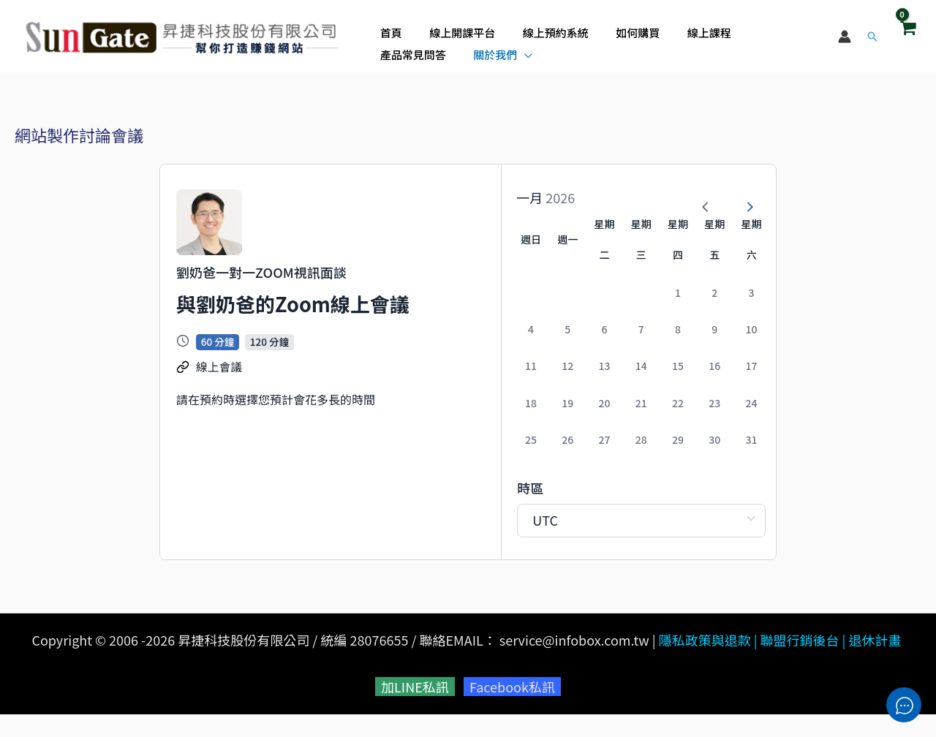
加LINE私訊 (415, 709)
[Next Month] (739, 197)
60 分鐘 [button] (217, 371)
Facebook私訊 (512, 709)
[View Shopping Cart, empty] (907, 35)
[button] (872, 36)
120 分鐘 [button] (269, 371)
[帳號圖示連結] (844, 36)
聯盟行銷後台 (799, 661)
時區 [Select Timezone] (452, 509)
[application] (429, 50)
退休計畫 (875, 661)
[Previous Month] (695, 197)
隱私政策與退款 (705, 661)
